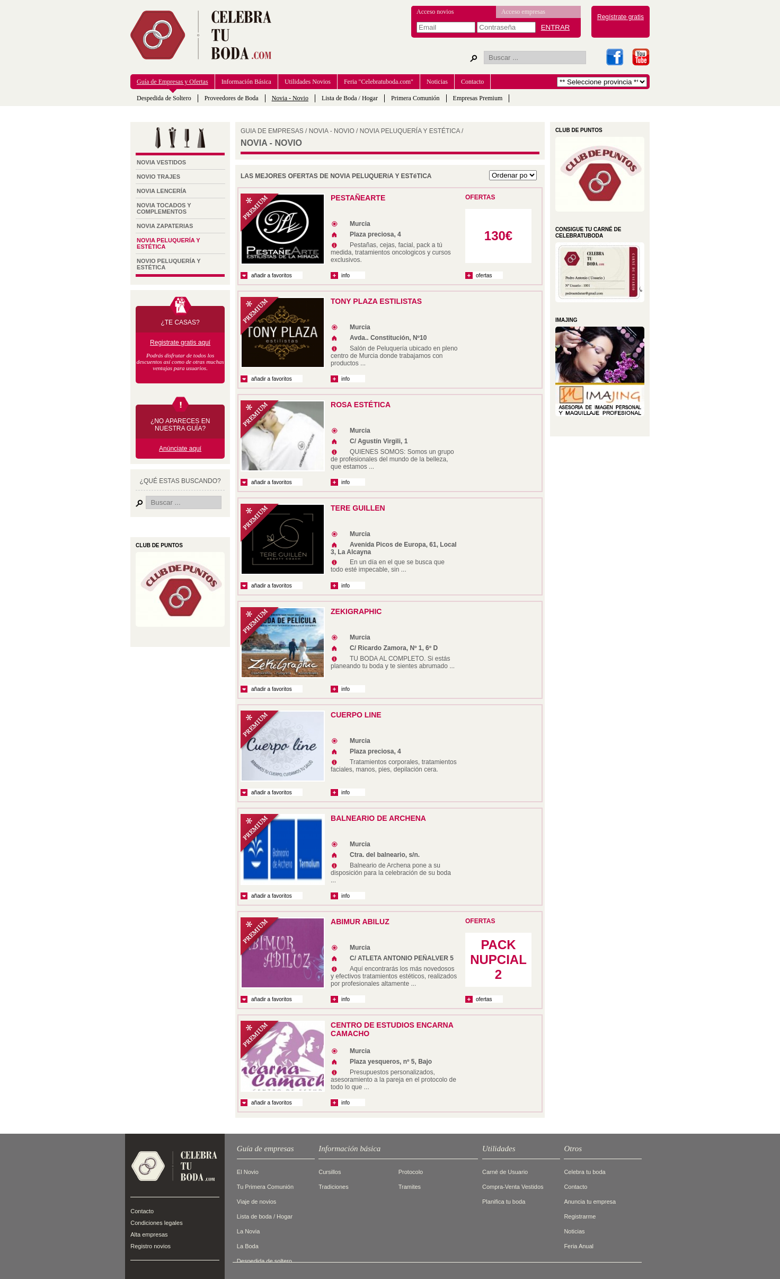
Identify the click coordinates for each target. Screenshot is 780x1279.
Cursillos (329, 1172)
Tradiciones (333, 1187)
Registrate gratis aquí (180, 342)
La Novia (248, 1231)
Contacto (472, 81)
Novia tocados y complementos (164, 208)
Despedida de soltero (264, 1261)
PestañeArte (358, 198)
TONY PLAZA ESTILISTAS (376, 301)
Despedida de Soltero (164, 98)
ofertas (484, 275)
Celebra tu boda (584, 1172)
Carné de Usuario (505, 1172)
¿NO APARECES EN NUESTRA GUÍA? (180, 424)
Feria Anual (578, 1246)
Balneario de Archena (378, 818)
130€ (498, 236)
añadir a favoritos (271, 275)
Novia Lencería (162, 191)
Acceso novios (435, 11)
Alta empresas (148, 1234)
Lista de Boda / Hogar (350, 98)
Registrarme (580, 1216)
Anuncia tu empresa (590, 1201)
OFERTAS (480, 197)
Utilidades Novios (308, 81)
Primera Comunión (415, 98)
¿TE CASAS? (180, 322)
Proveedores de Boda (232, 98)
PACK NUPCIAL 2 (498, 960)
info (347, 275)
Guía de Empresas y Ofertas (172, 81)
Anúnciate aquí (180, 448)
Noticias (437, 81)
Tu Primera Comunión (265, 1187)
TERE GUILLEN (358, 508)
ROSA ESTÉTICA (361, 404)
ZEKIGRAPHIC (356, 611)
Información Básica (246, 81)
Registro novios (150, 1246)
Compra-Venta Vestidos (513, 1187)
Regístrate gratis (620, 17)
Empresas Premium (478, 98)
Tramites (409, 1187)
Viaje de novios (256, 1201)
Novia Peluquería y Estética (168, 243)
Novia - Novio (290, 98)
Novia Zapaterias (165, 226)
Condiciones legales (156, 1223)
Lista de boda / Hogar (264, 1216)
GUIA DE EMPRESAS (272, 131)
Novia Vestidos (161, 162)
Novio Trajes (158, 176)
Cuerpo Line (356, 715)
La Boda (248, 1246)
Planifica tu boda (503, 1201)
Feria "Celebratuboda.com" (378, 81)
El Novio (248, 1172)
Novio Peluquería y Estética (168, 264)
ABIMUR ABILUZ (360, 921)
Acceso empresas (523, 11)
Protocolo (410, 1172)
